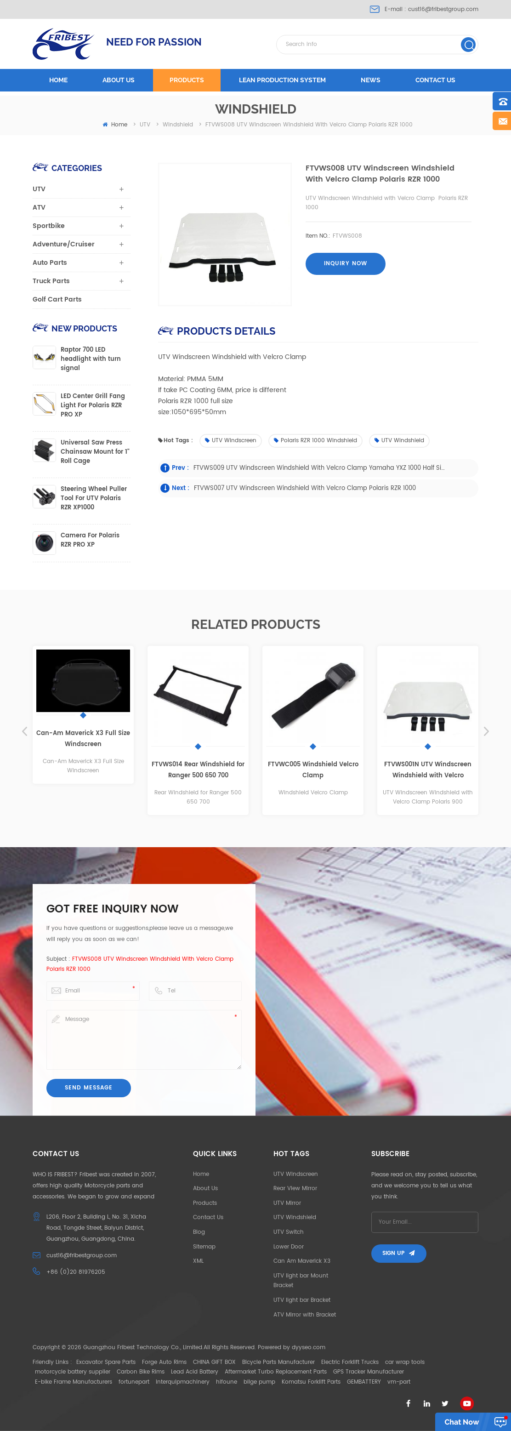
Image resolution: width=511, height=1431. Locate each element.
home (114, 124)
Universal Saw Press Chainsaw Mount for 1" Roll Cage (95, 452)
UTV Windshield (399, 440)
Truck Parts (51, 281)
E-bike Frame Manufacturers (73, 1382)
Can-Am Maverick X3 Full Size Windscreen (83, 739)
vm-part (398, 1382)
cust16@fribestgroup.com (443, 9)
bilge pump (259, 1382)
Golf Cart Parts (57, 299)
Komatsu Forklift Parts (311, 1382)
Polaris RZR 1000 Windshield (315, 440)
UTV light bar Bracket (301, 1300)
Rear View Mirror (295, 1188)
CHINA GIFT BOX (214, 1362)
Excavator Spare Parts (106, 1362)
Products (187, 80)
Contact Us (208, 1217)
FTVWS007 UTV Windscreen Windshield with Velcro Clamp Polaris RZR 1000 (305, 488)
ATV (39, 207)
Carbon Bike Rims (141, 1372)
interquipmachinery (183, 1382)
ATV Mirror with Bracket (304, 1315)
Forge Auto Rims (164, 1362)
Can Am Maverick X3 (301, 1261)
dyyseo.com (308, 1347)
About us (118, 80)
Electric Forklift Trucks (350, 1362)
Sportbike (49, 226)
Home (58, 80)
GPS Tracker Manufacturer (368, 1372)
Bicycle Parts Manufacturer (278, 1362)
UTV (39, 189)
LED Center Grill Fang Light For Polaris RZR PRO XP (93, 406)
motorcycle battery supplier (72, 1372)
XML (198, 1261)
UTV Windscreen (230, 440)
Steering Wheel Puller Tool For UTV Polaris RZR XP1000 (94, 499)
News (370, 80)
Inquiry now (345, 263)
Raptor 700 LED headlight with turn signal (91, 359)
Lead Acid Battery (194, 1372)
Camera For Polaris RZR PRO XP (90, 540)
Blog (199, 1232)
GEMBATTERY (364, 1382)
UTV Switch (288, 1232)
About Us (205, 1188)
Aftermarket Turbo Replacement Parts (276, 1372)
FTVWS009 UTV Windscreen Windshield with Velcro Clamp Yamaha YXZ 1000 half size (319, 468)
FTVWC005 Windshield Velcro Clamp (313, 770)
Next (486, 731)
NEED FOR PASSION (154, 42)
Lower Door (288, 1247)
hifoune (226, 1382)
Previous (24, 731)
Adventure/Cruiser (64, 244)
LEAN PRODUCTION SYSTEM (282, 80)
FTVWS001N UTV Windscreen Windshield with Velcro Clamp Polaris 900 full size (427, 770)
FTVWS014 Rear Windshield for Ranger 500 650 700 (198, 770)
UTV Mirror (287, 1203)
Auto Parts (50, 262)
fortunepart (134, 1382)
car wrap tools (405, 1362)
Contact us (435, 80)
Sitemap (204, 1247)
